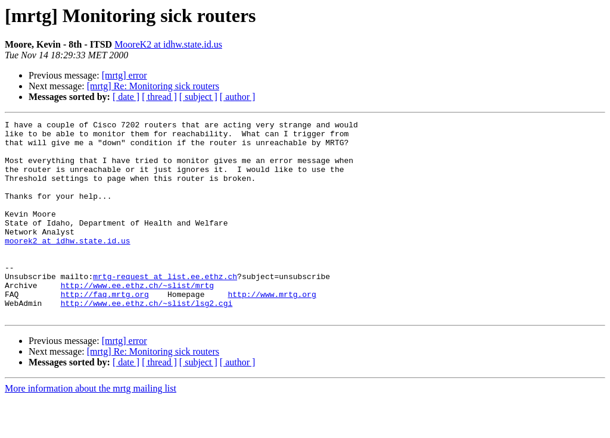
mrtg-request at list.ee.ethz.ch (165, 308)
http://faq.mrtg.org (105, 329)
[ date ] (126, 97)
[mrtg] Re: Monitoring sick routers (153, 86)
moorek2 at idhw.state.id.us (67, 265)
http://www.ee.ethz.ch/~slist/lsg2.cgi (147, 340)
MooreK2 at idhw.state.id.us (168, 44)
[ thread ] (159, 97)
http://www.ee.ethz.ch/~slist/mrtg (137, 319)
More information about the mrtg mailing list (90, 428)
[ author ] (238, 97)
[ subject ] (198, 97)
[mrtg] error (124, 75)
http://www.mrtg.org (272, 329)
